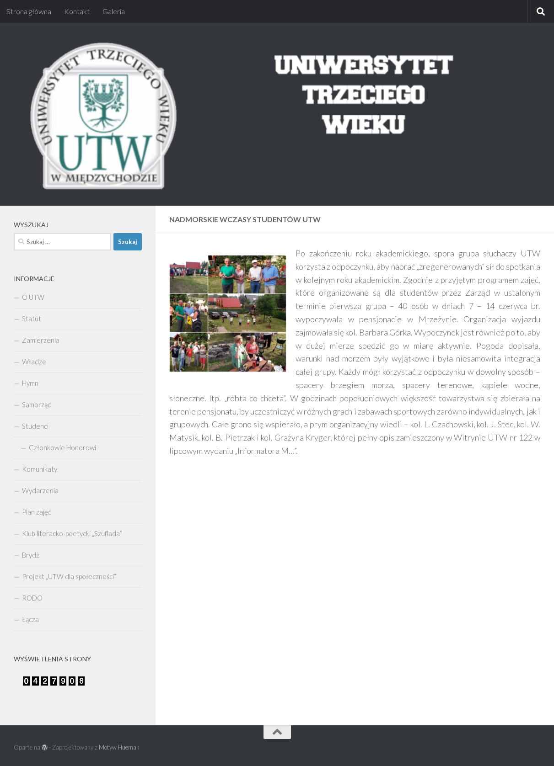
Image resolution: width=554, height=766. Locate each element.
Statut (31, 318)
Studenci (35, 426)
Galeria (113, 11)
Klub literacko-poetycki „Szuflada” (72, 533)
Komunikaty (39, 469)
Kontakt (77, 11)
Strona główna (28, 11)
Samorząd (37, 404)
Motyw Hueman (119, 747)
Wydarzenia (40, 490)
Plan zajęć (36, 512)
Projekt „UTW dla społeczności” (69, 576)
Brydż (30, 555)
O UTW (33, 297)
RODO (32, 598)
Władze (34, 361)
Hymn (30, 383)
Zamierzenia (40, 340)
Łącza (30, 619)
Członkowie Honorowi (62, 447)
